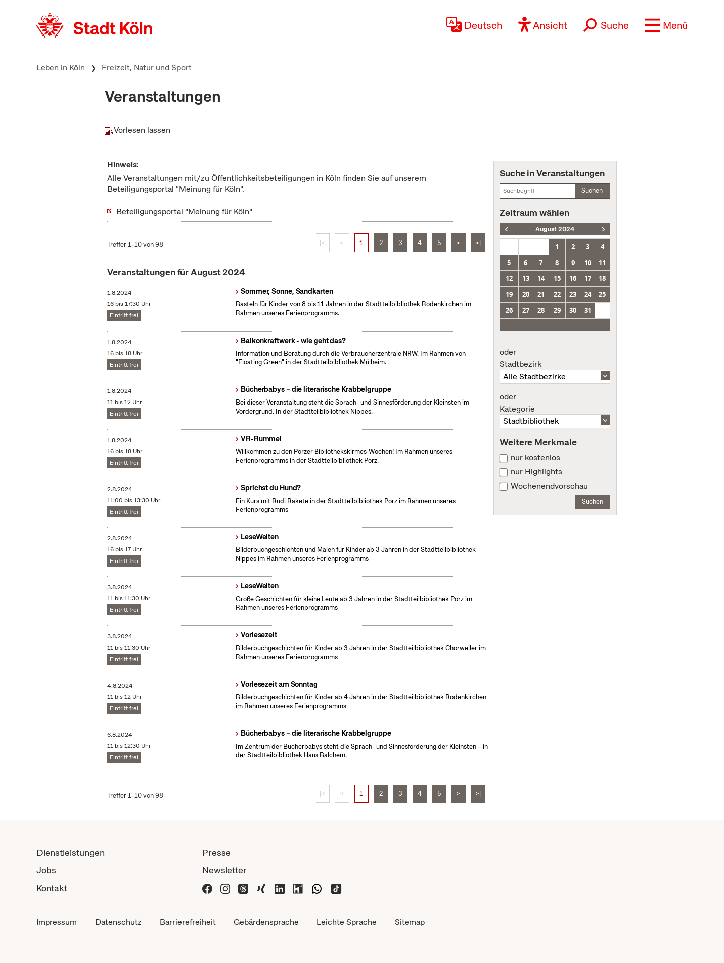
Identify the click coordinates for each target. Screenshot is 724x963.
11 (602, 262)
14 (541, 278)
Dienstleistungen (70, 852)
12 (509, 278)
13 (525, 278)
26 (509, 310)
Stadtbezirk (555, 358)
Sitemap (410, 922)
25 (602, 294)
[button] (666, 25)
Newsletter (224, 870)
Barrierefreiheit (188, 922)
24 (587, 294)
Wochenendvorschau (549, 486)
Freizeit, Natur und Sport (147, 67)
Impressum (56, 922)
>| (478, 242)
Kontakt (51, 888)
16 (572, 278)
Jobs (46, 870)
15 (557, 278)
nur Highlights (536, 472)
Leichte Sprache (347, 922)
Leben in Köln (60, 67)
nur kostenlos (535, 458)
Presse (216, 852)
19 (509, 294)
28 (541, 310)
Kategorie (555, 403)
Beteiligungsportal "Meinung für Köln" (184, 211)
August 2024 (554, 229)
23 (572, 294)
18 (602, 278)
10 (587, 262)
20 (525, 294)
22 (557, 294)
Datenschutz (118, 922)
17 (587, 278)
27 (525, 310)
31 (587, 310)
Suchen (592, 190)
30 (572, 310)
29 (557, 310)
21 (541, 294)
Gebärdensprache (266, 922)
